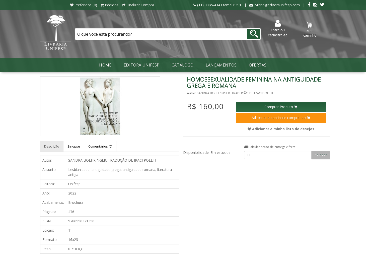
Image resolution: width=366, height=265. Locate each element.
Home (105, 65)
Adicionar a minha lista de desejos (281, 128)
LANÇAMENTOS (221, 65)
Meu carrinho (310, 30)
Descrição (51, 146)
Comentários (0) (100, 146)
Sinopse (73, 146)
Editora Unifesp (141, 65)
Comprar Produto (280, 106)
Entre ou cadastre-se (277, 28)
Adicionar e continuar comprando (281, 117)
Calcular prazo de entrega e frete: (270, 147)
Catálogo (182, 65)
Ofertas (257, 65)
